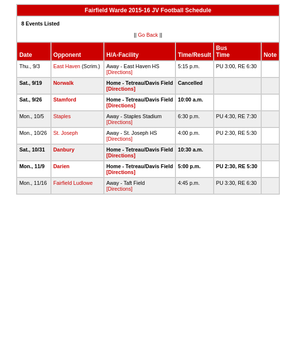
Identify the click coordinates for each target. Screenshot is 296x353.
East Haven (66, 66)
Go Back (148, 35)
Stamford (64, 99)
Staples (62, 116)
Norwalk (63, 83)
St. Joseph (65, 133)
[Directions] (119, 72)
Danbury (63, 149)
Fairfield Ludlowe (73, 183)
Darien (61, 166)
